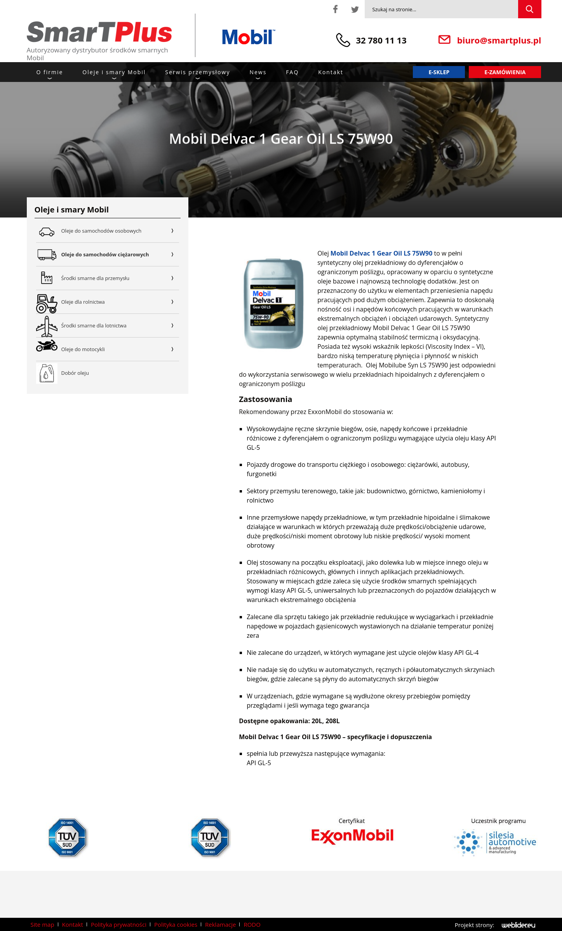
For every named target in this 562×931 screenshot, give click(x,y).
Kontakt (330, 72)
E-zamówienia (504, 72)
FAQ (292, 72)
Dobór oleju (75, 372)
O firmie (50, 72)
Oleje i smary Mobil (114, 72)
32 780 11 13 (381, 40)
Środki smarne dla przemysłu (120, 278)
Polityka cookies (175, 924)
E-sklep (438, 72)
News (257, 72)
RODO (252, 924)
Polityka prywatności (118, 924)
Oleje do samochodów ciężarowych (120, 254)
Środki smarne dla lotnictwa (120, 325)
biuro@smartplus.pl (499, 40)
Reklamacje (220, 924)
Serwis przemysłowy (197, 72)
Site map (42, 924)
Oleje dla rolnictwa (120, 301)
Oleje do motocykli (120, 349)
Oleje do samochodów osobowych (120, 230)
